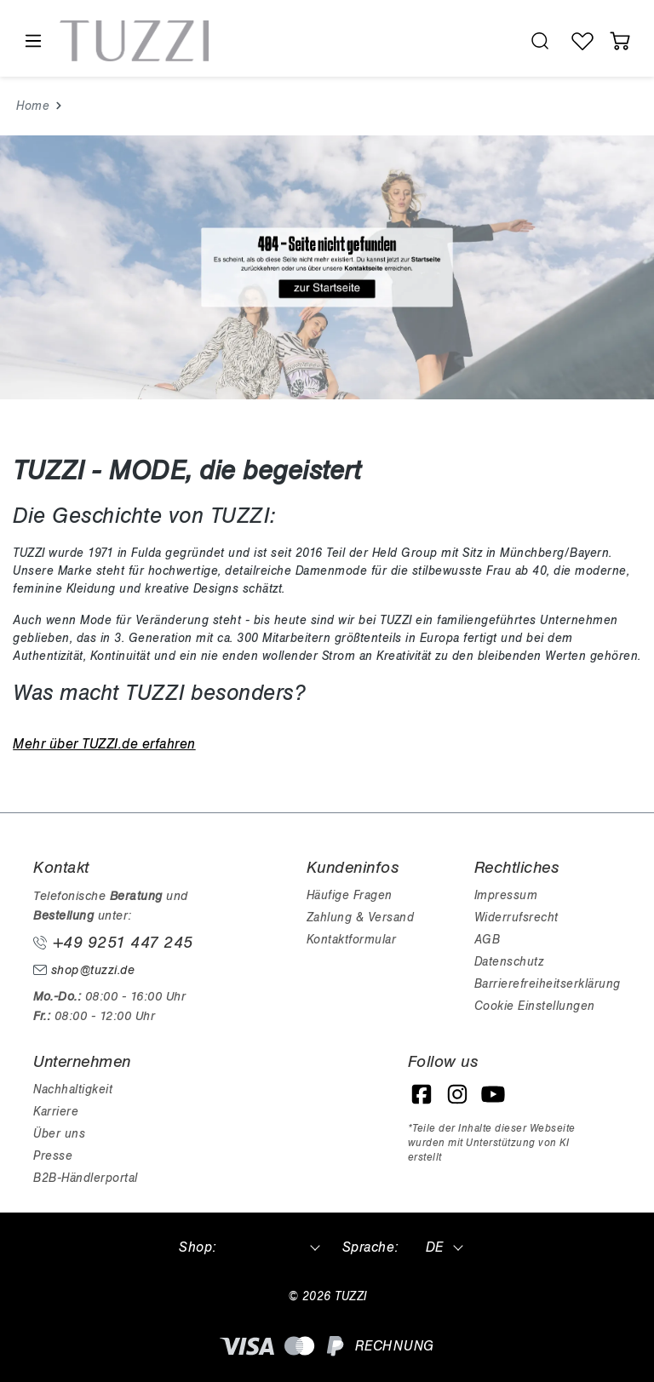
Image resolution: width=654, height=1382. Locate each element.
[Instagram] (457, 1094)
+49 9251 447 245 (113, 942)
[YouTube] (493, 1094)
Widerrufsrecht (516, 917)
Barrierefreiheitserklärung (547, 984)
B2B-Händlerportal (85, 1178)
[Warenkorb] (620, 41)
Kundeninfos (353, 867)
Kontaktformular (352, 939)
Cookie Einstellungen (534, 1006)
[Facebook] (421, 1094)
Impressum (506, 895)
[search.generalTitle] (540, 41)
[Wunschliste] (582, 40)
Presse (52, 1156)
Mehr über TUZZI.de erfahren (104, 744)
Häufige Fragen (350, 895)
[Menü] (32, 41)
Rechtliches (516, 867)
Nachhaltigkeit (72, 1089)
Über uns (59, 1134)
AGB (487, 939)
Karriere (55, 1111)
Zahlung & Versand (361, 917)
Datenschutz (509, 962)
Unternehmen (82, 1061)
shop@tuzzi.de (84, 970)
